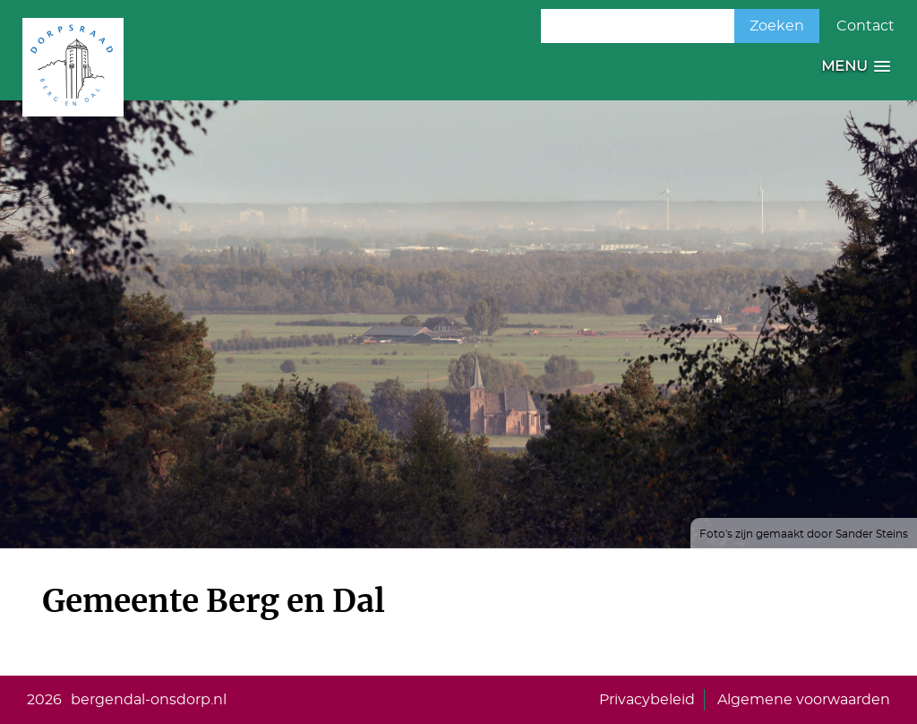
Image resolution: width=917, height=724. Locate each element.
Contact (865, 26)
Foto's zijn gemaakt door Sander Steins (803, 534)
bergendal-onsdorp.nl (149, 700)
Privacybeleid (647, 700)
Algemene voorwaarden (803, 700)
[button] (855, 67)
